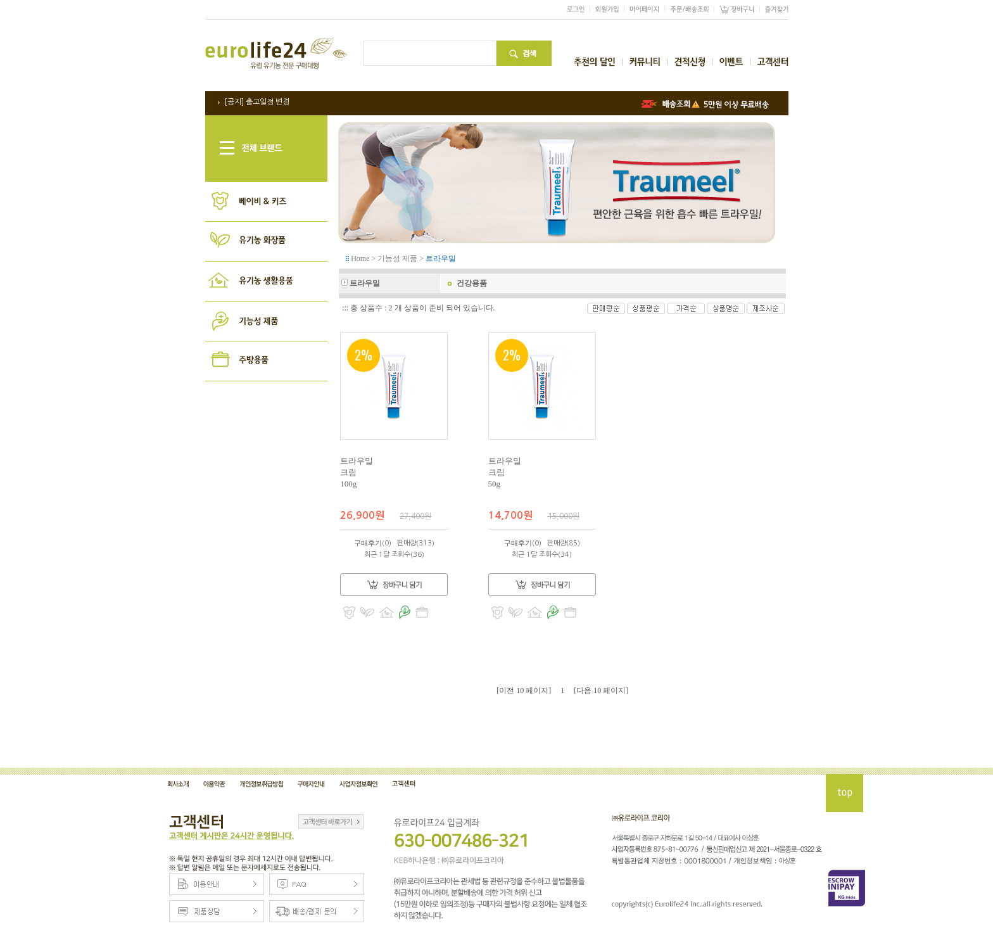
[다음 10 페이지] (601, 690)
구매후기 (368, 543)
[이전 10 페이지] (523, 690)
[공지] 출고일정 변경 (256, 102)
